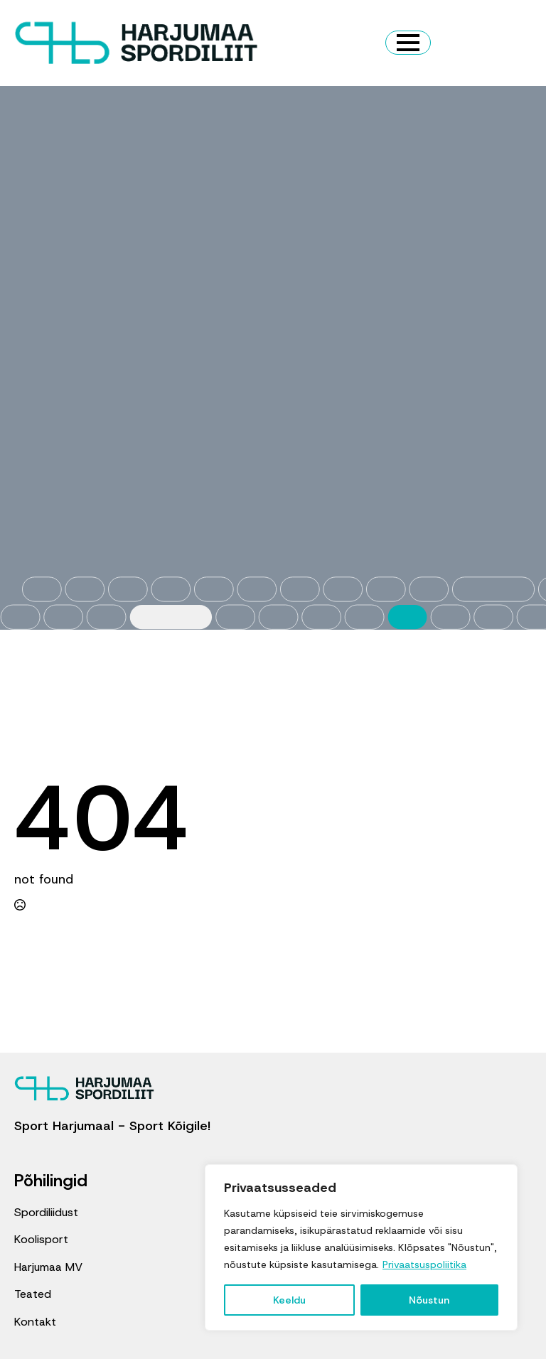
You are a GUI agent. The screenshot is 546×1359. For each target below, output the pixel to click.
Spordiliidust (46, 1212)
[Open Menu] (408, 42)
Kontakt (35, 1321)
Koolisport (41, 1239)
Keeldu (289, 1300)
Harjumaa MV (48, 1266)
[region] (361, 1247)
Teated (32, 1294)
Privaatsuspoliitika (424, 1264)
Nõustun (429, 1300)
